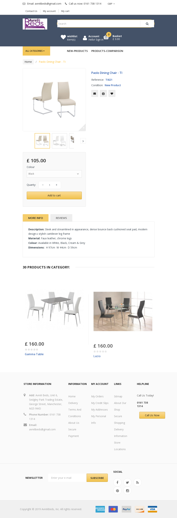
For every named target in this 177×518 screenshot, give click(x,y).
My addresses (99, 409)
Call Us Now (152, 415)
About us (73, 422)
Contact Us (31, 11)
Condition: (97, 85)
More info (35, 218)
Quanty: (31, 184)
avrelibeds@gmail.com (42, 429)
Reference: (97, 79)
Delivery (73, 403)
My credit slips (100, 403)
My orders (97, 396)
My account (49, 11)
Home (28, 61)
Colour (31, 167)
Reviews (61, 218)
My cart (65, 11)
